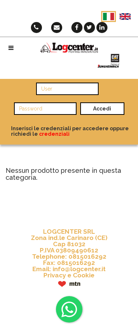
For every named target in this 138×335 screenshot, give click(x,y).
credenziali (54, 134)
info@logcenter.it (79, 269)
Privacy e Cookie (69, 275)
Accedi (102, 109)
